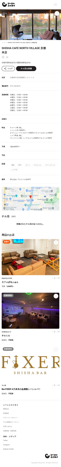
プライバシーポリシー (10, 417)
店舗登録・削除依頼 (9, 431)
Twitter (5, 440)
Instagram (6, 445)
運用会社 (6, 409)
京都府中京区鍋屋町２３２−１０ (22, 77)
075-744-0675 (15, 86)
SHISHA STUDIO (8, 449)
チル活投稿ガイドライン (11, 422)
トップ (3, 42)
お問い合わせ (7, 426)
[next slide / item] (59, 25)
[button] (26, 38)
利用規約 (6, 413)
